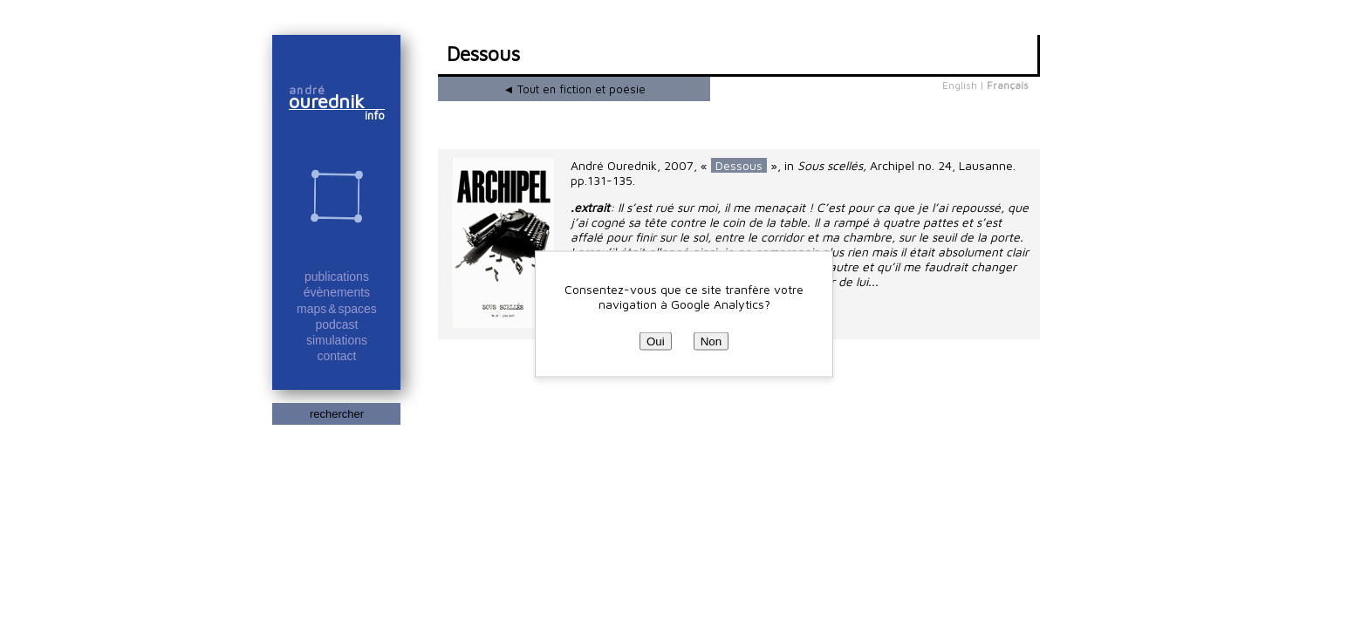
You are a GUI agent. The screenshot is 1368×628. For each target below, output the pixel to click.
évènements (337, 292)
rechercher (337, 413)
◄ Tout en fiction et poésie (574, 89)
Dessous (739, 165)
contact (336, 356)
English (959, 85)
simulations (336, 340)
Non (711, 341)
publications (336, 276)
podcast (336, 324)
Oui (655, 341)
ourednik (334, 101)
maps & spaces (337, 309)
